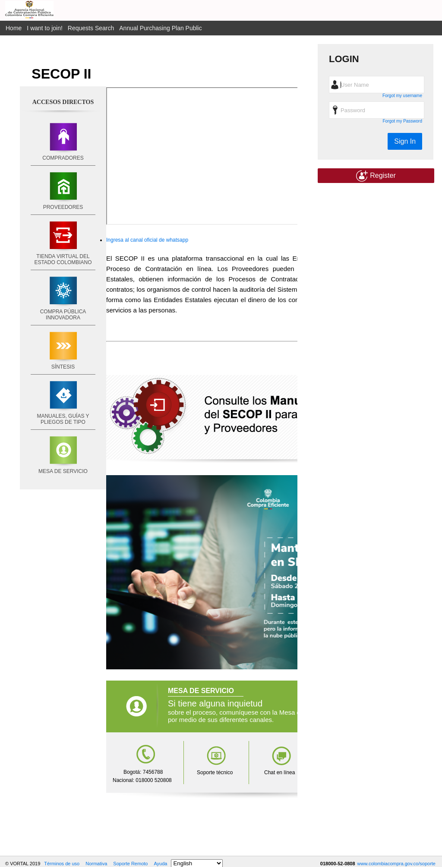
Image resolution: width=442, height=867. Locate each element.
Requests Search (91, 28)
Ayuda (160, 863)
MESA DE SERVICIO (63, 471)
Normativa (96, 863)
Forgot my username (402, 95)
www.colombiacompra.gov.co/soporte (396, 863)
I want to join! (45, 28)
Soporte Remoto (130, 863)
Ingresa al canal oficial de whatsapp (147, 240)
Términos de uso (61, 863)
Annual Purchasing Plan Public (160, 28)
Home (14, 28)
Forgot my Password (402, 121)
